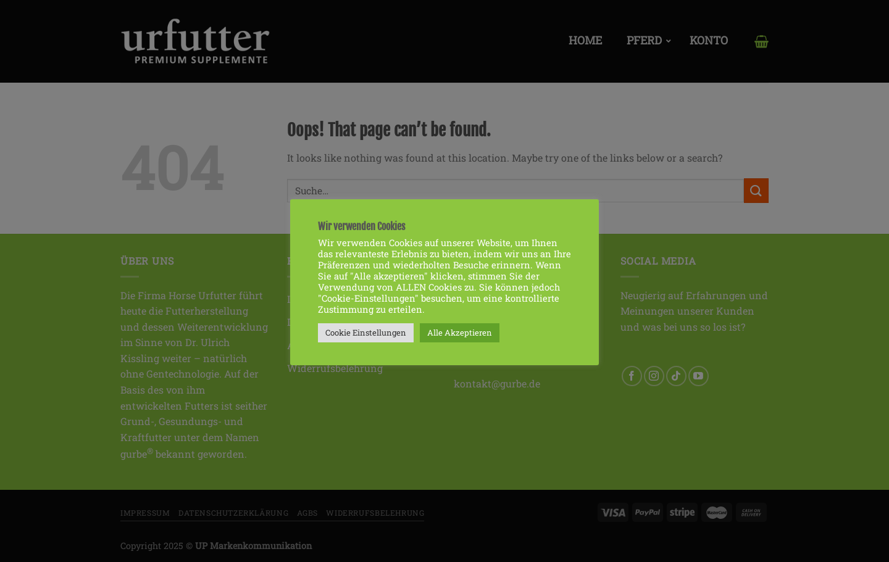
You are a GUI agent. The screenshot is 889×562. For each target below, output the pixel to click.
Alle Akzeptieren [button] (459, 332)
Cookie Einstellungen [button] (365, 332)
